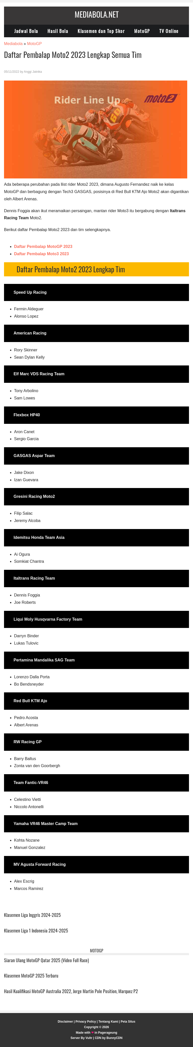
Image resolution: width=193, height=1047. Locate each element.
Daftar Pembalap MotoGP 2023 (43, 246)
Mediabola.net (97, 14)
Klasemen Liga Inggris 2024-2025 (32, 915)
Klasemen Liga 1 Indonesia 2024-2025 (36, 930)
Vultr (88, 1038)
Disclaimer (65, 1021)
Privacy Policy (85, 1021)
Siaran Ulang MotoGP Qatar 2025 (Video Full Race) (46, 960)
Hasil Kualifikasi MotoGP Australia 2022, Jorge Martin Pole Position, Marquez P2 (71, 991)
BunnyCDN (114, 1038)
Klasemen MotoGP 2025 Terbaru (31, 975)
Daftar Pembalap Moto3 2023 (41, 254)
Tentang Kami (108, 1021)
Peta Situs (128, 1021)
